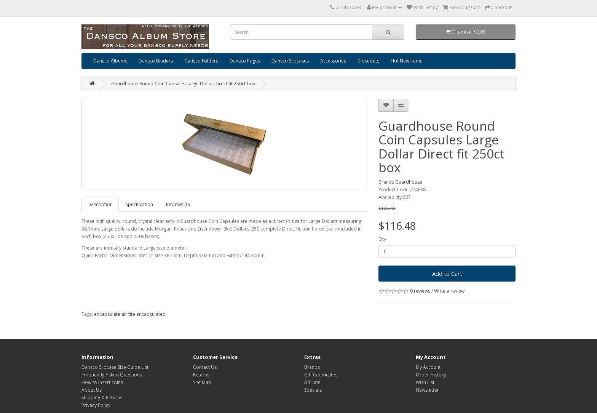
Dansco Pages (245, 61)
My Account (428, 367)
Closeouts (368, 61)
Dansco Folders (201, 61)
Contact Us (205, 367)
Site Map (202, 382)
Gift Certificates (320, 374)
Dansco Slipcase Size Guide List (114, 367)
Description (100, 204)
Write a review (449, 291)
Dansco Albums (110, 61)
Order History (431, 374)
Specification (139, 204)
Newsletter (427, 390)
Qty (382, 239)
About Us (91, 390)
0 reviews (420, 291)
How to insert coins (102, 382)
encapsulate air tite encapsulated (130, 314)
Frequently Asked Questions (111, 374)
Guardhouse (408, 182)
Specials (313, 390)
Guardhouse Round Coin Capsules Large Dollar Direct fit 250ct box (183, 83)
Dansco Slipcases (290, 61)
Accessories (333, 61)
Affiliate (312, 382)
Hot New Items (406, 61)
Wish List (425, 382)
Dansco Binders (156, 61)
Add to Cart (447, 273)
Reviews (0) (178, 204)
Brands (312, 367)
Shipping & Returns (101, 397)
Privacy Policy (95, 405)
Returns (201, 374)
